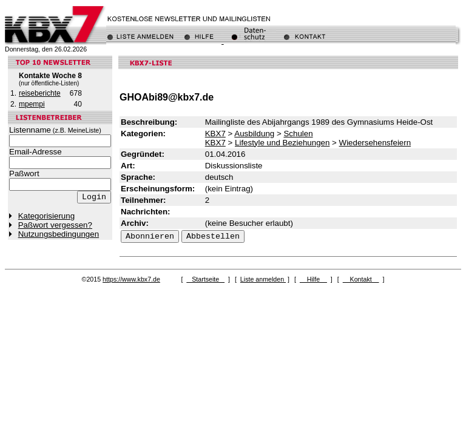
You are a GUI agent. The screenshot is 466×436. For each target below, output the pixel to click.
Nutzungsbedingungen (58, 234)
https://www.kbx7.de (131, 279)
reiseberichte (40, 93)
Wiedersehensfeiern (375, 142)
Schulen (297, 133)
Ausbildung (254, 133)
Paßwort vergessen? (55, 225)
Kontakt (361, 279)
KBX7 (215, 133)
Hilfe (313, 279)
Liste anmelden (263, 279)
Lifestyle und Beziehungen (282, 142)
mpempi (32, 104)
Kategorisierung (46, 215)
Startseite (205, 279)
